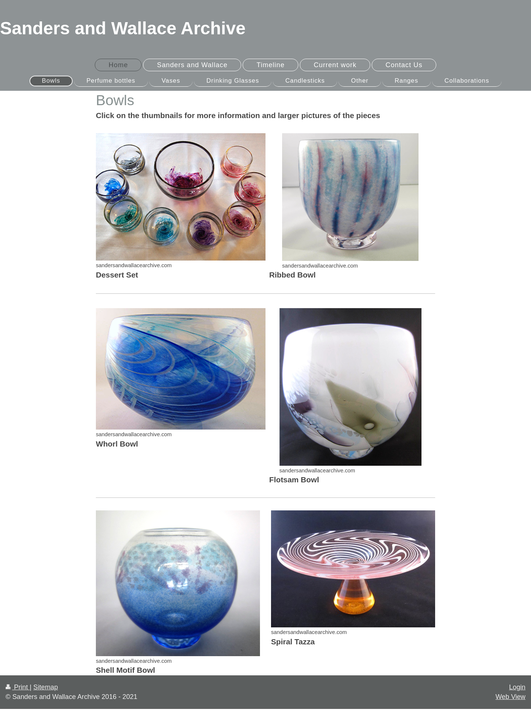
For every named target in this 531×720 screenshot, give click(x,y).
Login (517, 687)
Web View (510, 696)
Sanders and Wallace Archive (123, 28)
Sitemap (45, 687)
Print (18, 687)
